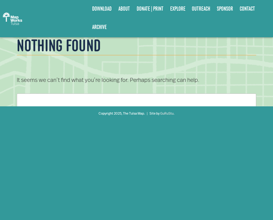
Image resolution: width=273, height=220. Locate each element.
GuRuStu (167, 114)
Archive (99, 27)
